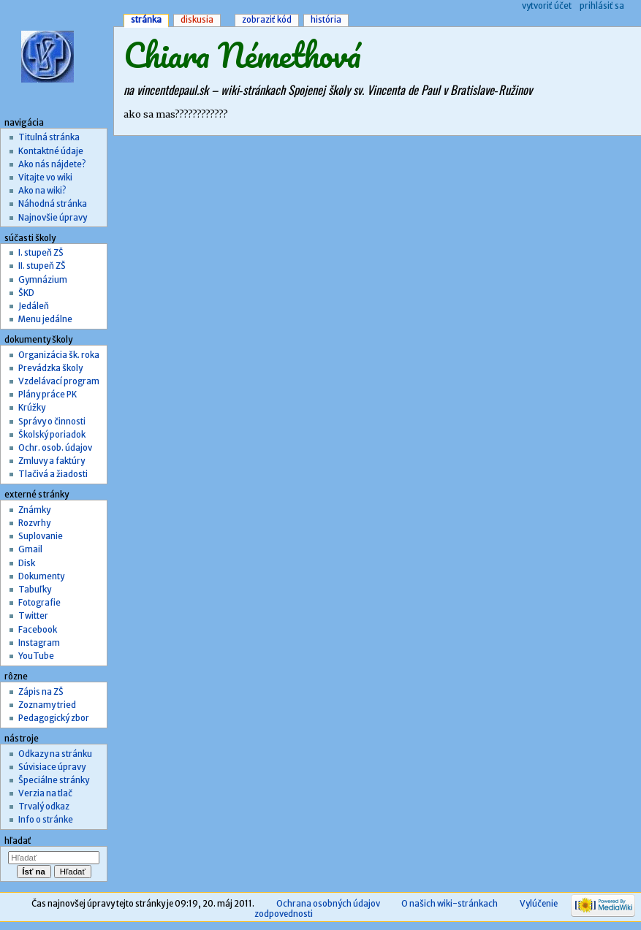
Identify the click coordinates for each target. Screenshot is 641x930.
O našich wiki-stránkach (449, 904)
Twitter (33, 616)
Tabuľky (34, 589)
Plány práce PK (47, 394)
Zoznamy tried (47, 705)
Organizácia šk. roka (58, 355)
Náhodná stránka (52, 204)
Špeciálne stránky (53, 780)
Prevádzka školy (50, 368)
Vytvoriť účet (547, 6)
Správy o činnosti (52, 421)
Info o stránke (45, 820)
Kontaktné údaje (50, 151)
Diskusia (197, 20)
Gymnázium (42, 280)
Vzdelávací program (58, 381)
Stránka (146, 20)
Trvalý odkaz (43, 806)
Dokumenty (41, 576)
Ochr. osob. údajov (55, 448)
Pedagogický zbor (53, 718)
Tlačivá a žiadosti (53, 474)
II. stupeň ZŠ (42, 266)
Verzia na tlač (45, 793)
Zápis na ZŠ (41, 692)
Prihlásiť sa (602, 6)
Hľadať (17, 841)
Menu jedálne (45, 319)
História (326, 20)
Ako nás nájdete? (52, 164)
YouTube (36, 656)
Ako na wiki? (42, 191)
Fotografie (39, 603)
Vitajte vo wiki (45, 177)
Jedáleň (33, 306)
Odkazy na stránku (55, 754)
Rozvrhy (34, 523)
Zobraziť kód (267, 20)
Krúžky (31, 408)
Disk (26, 563)
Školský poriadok (52, 435)
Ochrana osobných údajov (328, 904)
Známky (34, 510)
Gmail (30, 549)
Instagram (39, 643)
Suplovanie (40, 536)
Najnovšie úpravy (52, 218)
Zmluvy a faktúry (51, 461)
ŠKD (26, 293)
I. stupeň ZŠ (41, 253)
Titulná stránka (49, 137)
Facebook (37, 630)
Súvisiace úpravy (52, 767)
